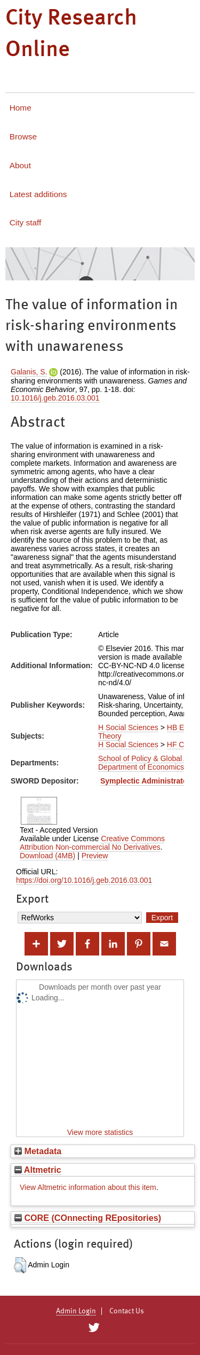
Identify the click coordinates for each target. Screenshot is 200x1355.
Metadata (37, 1151)
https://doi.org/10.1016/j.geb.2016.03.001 (84, 880)
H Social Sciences (128, 727)
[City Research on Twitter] (94, 1327)
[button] (20, 1265)
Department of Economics (141, 767)
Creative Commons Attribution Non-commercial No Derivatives (92, 842)
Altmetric (37, 1169)
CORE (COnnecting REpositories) (87, 1218)
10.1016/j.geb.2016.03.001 (55, 398)
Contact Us (126, 1311)
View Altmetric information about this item (88, 1187)
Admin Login (76, 1311)
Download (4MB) (47, 855)
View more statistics (100, 1132)
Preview (95, 855)
